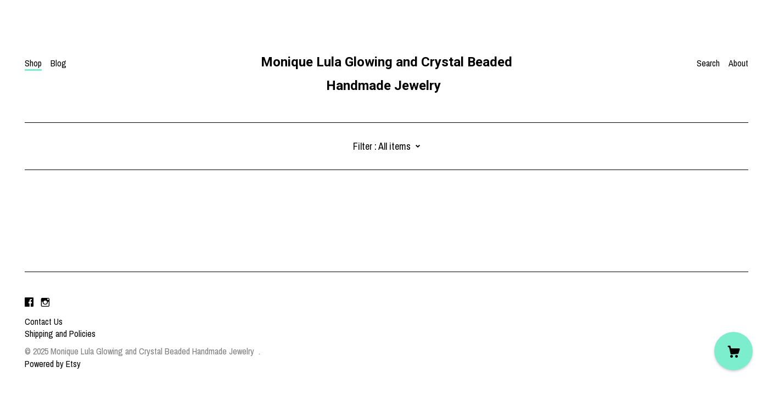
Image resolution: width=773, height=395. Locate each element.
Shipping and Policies (60, 334)
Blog (58, 63)
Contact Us (44, 321)
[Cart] (733, 351)
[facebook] (29, 303)
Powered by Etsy (53, 364)
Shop (33, 63)
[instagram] (45, 303)
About (738, 63)
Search (708, 63)
